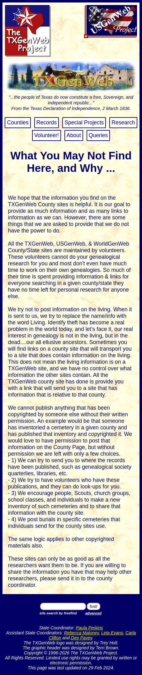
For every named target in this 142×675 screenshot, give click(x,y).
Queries (98, 135)
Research (123, 122)
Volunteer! (46, 135)
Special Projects (84, 122)
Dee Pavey (81, 637)
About (74, 135)
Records (46, 122)
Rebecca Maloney (81, 632)
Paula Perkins (89, 627)
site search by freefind (58, 613)
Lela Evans (112, 632)
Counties (17, 122)
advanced (93, 613)
